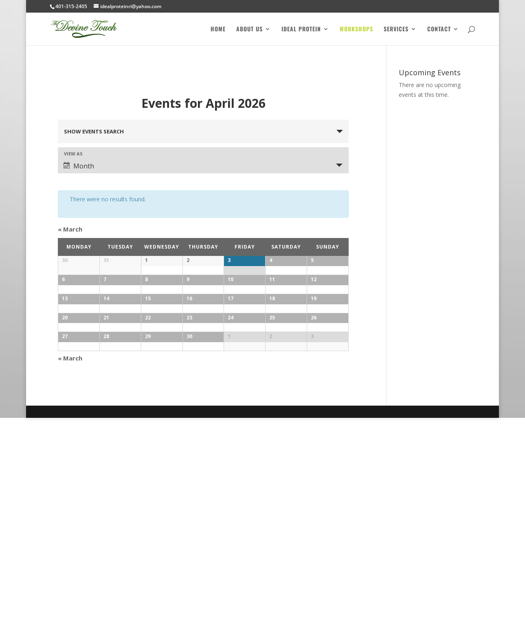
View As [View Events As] (73, 153)
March (70, 229)
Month (79, 166)
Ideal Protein (301, 29)
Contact (439, 29)
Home (218, 29)
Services (396, 29)
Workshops (356, 29)
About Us (249, 29)
